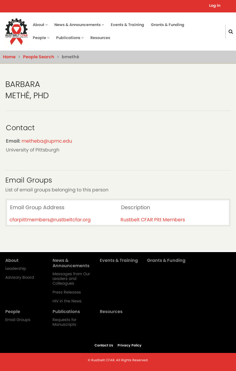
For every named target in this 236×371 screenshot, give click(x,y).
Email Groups (17, 319)
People (41, 37)
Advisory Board (19, 277)
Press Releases (67, 292)
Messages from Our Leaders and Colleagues (71, 279)
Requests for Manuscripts (65, 322)
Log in (214, 5)
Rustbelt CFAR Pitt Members (153, 219)
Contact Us (104, 345)
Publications (70, 37)
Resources (100, 37)
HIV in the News (67, 301)
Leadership (15, 268)
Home (9, 57)
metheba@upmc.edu (47, 141)
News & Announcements (79, 24)
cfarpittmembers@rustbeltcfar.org (50, 219)
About (40, 24)
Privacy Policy (129, 345)
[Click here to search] (231, 31)
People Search (38, 57)
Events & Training (127, 24)
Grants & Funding (167, 24)
